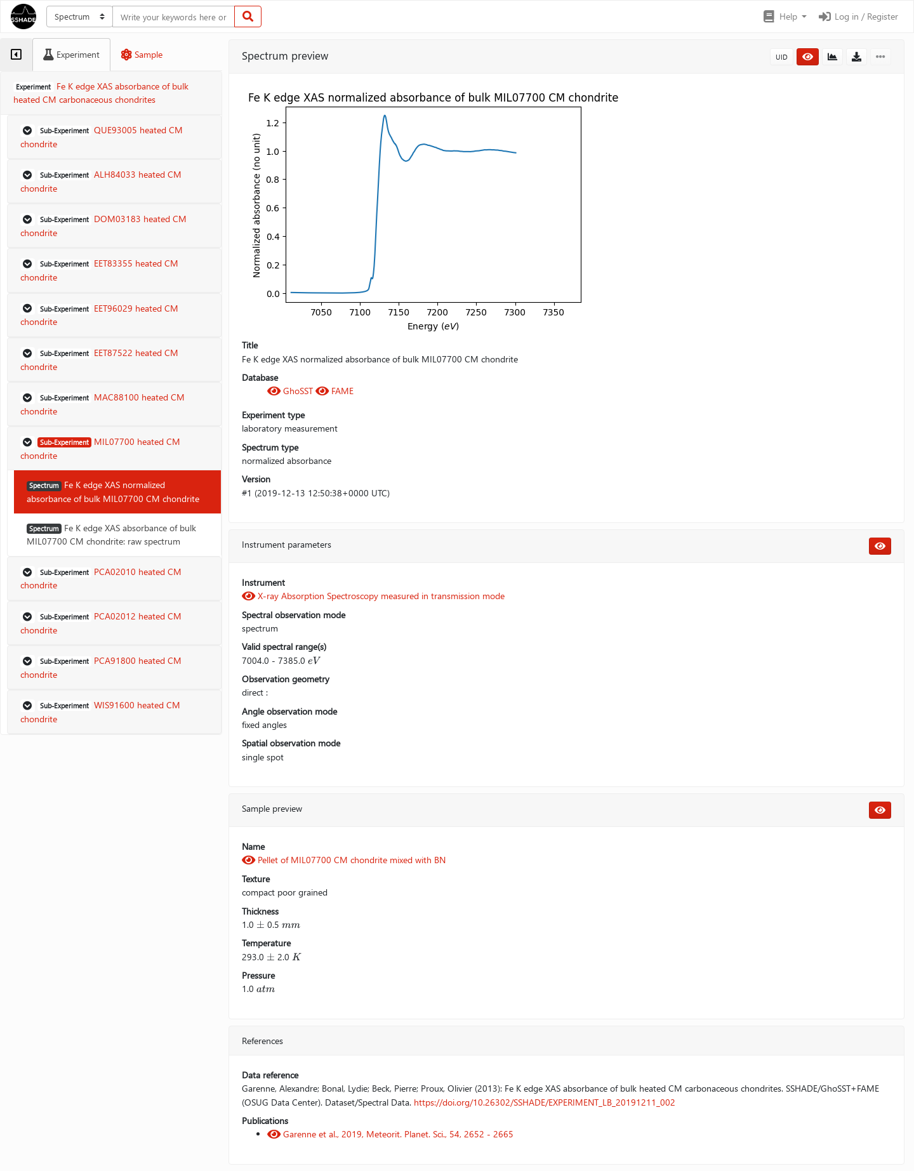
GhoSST (291, 391)
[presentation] (314, 660)
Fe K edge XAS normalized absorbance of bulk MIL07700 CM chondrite (113, 491)
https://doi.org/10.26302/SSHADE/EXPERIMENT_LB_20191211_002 (544, 1102)
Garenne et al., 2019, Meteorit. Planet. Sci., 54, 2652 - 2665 (390, 1134)
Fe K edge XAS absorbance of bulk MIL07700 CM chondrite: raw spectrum (111, 534)
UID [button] (782, 57)
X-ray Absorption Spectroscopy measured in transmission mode (373, 596)
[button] (784, 16)
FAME (334, 391)
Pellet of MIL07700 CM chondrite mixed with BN (344, 860)
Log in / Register (857, 16)
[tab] (16, 54)
